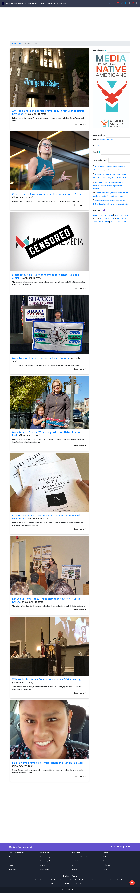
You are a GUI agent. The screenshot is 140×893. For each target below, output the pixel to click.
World (105, 869)
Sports (105, 861)
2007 (118, 218)
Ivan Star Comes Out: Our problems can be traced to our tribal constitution (47, 517)
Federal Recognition (46, 857)
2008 (113, 218)
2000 (124, 222)
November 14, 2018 (104, 145)
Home (14, 43)
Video (50, 3)
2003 (107, 222)
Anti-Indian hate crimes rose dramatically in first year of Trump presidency (48, 112)
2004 (101, 222)
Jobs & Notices (77, 861)
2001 (118, 222)
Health (42, 865)
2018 (95, 215)
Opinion (105, 852)
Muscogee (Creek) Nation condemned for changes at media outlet (45, 276)
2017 (100, 215)
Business (12, 857)
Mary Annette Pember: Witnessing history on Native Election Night (46, 434)
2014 (116, 215)
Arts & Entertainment (16, 852)
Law (73, 865)
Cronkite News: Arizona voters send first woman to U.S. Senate (47, 194)
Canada (11, 861)
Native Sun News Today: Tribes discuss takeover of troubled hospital (46, 600)
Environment (44, 852)
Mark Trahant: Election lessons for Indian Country (40, 358)
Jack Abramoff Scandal (79, 857)
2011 (96, 218)
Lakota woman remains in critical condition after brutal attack (47, 763)
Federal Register (32, 3)
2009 (107, 218)
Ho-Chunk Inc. (77, 880)
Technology (106, 865)
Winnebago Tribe (119, 880)
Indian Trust (76, 852)
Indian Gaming (17, 3)
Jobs (56, 3)
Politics (105, 857)
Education (12, 869)
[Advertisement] (70, 25)
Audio (43, 3)
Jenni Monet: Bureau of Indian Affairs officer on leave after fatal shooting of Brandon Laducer (110, 185)
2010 (101, 218)
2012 (127, 215)
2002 (112, 222)
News (7, 3)
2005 (95, 222)
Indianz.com (74, 890)
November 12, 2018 (106, 139)
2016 (105, 215)
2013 (121, 215)
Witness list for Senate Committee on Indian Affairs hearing (46, 679)
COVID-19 (63, 3)
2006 (124, 218)
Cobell (11, 865)
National (74, 869)
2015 (111, 215)
